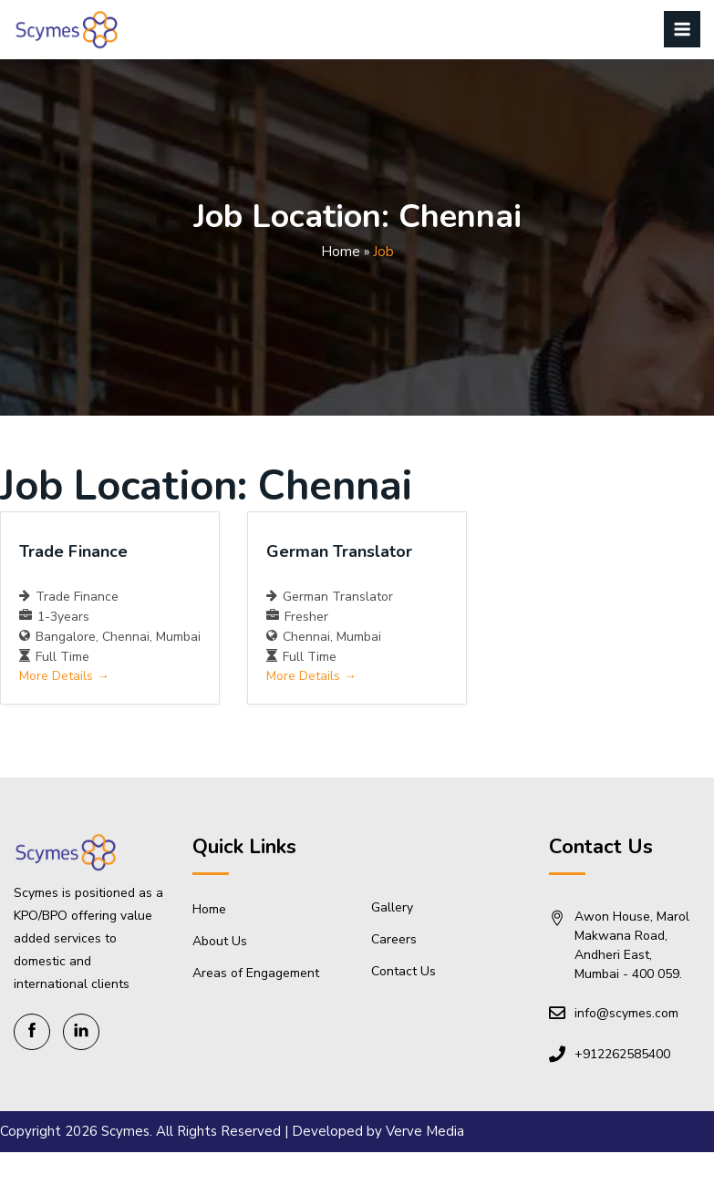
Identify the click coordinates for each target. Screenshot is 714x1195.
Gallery (392, 907)
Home (340, 251)
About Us (219, 941)
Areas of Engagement (255, 973)
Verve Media (425, 1131)
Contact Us (403, 971)
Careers (394, 939)
